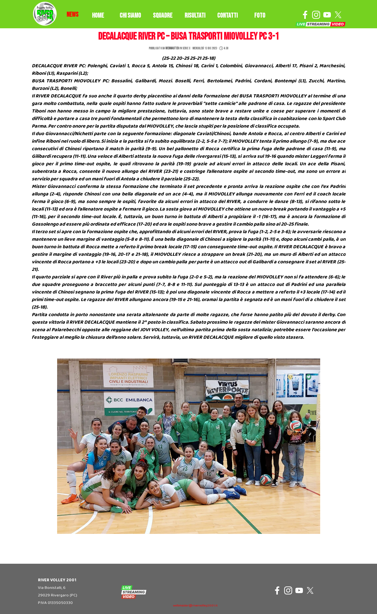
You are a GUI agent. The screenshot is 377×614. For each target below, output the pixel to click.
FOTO (259, 15)
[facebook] (305, 14)
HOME (98, 15)
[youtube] (327, 14)
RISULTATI (195, 15)
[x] (338, 14)
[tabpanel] (72, 15)
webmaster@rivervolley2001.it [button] (195, 605)
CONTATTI (227, 15)
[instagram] (316, 14)
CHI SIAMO (130, 15)
